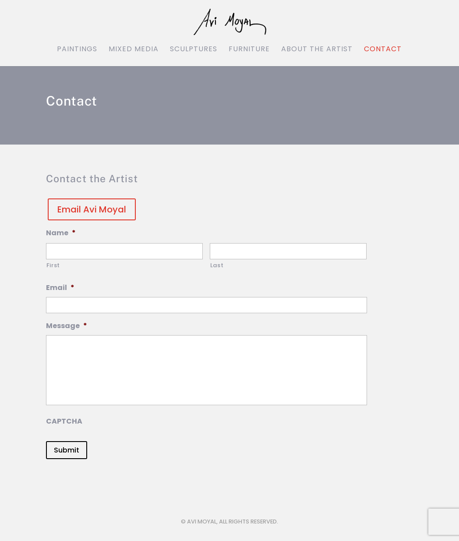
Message (66, 326)
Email (60, 288)
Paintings (77, 50)
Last (217, 265)
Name (61, 233)
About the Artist (317, 50)
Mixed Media (134, 50)
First (53, 265)
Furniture (249, 50)
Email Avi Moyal (91, 209)
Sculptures (193, 50)
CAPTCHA (64, 421)
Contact (383, 50)
